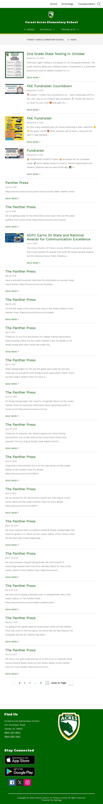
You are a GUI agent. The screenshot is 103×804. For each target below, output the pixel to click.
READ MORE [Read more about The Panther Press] (12, 227)
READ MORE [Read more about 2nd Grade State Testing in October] (33, 77)
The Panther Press (20, 207)
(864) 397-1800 (12, 732)
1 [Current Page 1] (19, 682)
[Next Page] (47, 683)
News (73, 39)
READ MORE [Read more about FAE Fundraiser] (33, 142)
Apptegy (58, 800)
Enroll (53, 4)
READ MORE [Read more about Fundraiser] (33, 174)
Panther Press (16, 183)
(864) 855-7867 (12, 736)
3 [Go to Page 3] (30, 682)
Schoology (68, 4)
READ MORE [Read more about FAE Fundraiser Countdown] (33, 110)
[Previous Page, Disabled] (13, 683)
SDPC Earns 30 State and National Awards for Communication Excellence (58, 237)
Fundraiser (35, 150)
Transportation (86, 4)
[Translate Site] (70, 29)
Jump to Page (58, 682)
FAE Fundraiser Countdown (49, 86)
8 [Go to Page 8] (41, 682)
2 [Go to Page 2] (24, 682)
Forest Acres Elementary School (45, 39)
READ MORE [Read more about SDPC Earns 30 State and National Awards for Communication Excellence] (33, 263)
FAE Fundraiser (39, 118)
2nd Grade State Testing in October (56, 54)
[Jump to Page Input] (70, 682)
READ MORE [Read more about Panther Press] (12, 198)
